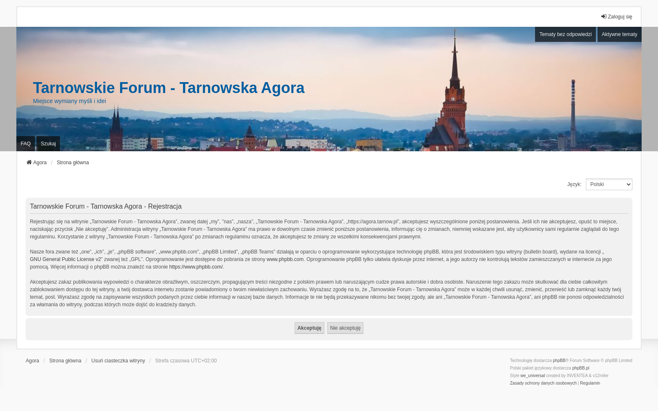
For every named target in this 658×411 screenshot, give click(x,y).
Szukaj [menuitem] (48, 144)
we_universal (532, 375)
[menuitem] (543, 383)
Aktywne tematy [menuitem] (619, 34)
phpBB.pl (581, 368)
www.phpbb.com (285, 259)
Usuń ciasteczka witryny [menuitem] (118, 361)
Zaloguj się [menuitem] (616, 16)
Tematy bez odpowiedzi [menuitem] (565, 34)
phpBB (559, 360)
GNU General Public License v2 (65, 259)
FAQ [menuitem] (26, 144)
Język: (574, 184)
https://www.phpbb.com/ (195, 267)
